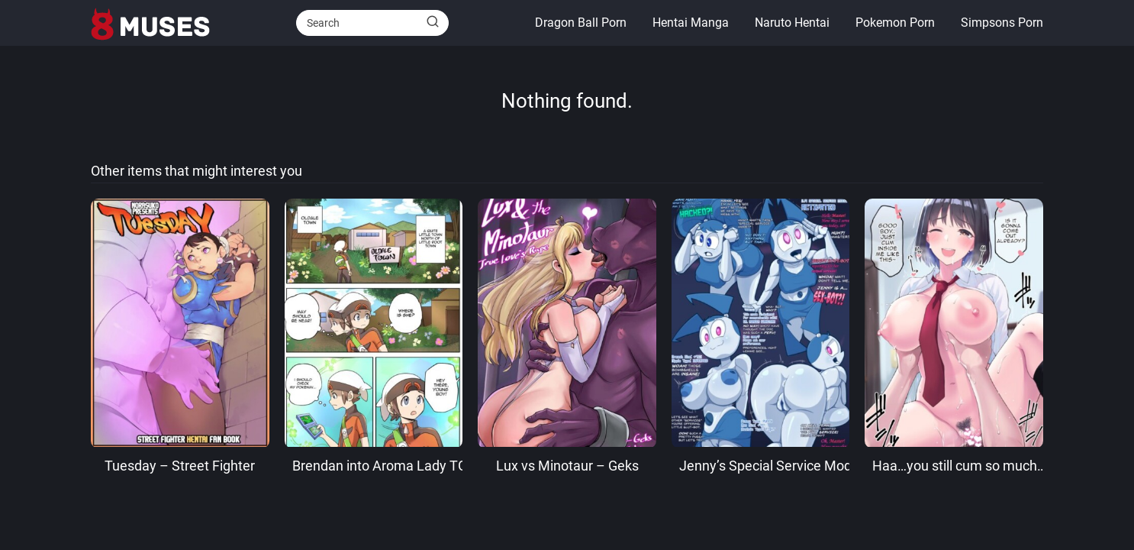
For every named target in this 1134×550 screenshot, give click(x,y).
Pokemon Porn (895, 22)
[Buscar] (433, 22)
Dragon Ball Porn (581, 22)
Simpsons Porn (1002, 22)
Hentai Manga (690, 22)
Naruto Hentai (792, 22)
